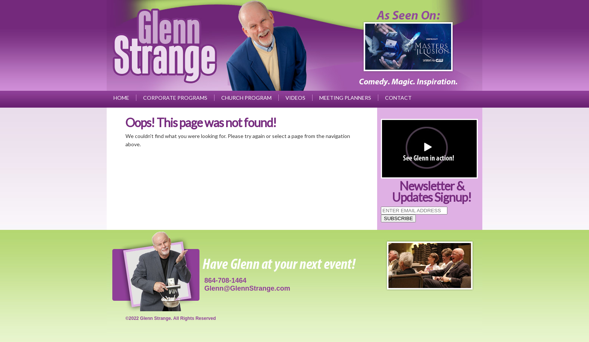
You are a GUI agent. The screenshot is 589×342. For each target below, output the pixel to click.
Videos (295, 97)
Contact (398, 97)
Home (121, 97)
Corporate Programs (175, 97)
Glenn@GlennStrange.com (247, 288)
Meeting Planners (345, 97)
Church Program (246, 97)
